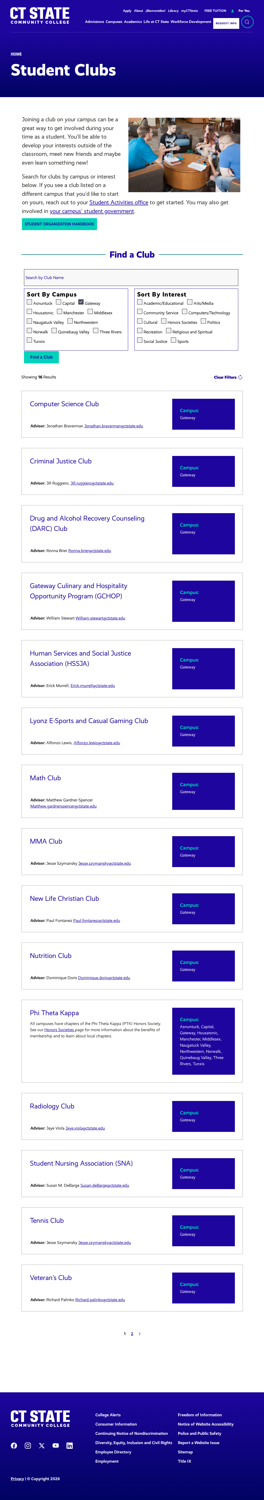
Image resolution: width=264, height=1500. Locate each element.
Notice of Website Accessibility (206, 1424)
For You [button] (240, 11)
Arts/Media (203, 302)
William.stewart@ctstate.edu (100, 618)
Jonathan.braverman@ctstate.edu (113, 425)
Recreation (153, 331)
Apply (127, 11)
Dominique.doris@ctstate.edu (104, 977)
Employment (107, 1461)
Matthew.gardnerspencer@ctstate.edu (63, 806)
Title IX (184, 1461)
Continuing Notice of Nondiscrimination (131, 1433)
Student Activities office (118, 202)
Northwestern (86, 322)
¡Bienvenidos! (156, 11)
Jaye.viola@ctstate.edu (85, 1128)
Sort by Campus (52, 294)
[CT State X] (42, 1445)
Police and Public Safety (199, 1433)
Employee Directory (113, 1452)
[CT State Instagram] (28, 1445)
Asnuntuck (42, 302)
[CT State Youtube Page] (56, 1445)
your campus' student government (92, 211)
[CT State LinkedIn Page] (70, 1445)
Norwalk (40, 331)
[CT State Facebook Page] (14, 1445)
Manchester (73, 312)
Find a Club (41, 357)
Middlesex (103, 312)
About (138, 11)
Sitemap (185, 1452)
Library (173, 11)
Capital (68, 302)
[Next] (139, 1334)
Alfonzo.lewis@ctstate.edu (97, 742)
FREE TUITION (215, 11)
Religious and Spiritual (192, 331)
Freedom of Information (200, 1414)
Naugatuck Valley (48, 322)
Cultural (151, 322)
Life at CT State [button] (156, 22)
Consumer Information (116, 1424)
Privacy (17, 1478)
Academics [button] (133, 22)
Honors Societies (182, 322)
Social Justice (155, 341)
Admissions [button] (94, 22)
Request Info (226, 23)
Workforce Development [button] (191, 22)
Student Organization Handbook (59, 224)
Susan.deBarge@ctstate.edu (104, 1185)
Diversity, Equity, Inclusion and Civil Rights (133, 1442)
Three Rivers (111, 331)
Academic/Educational (164, 302)
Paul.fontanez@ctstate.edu (96, 920)
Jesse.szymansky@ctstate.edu (104, 863)
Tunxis (39, 341)
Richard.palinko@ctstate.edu (100, 1299)
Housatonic (43, 312)
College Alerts (108, 1414)
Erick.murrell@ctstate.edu (93, 685)
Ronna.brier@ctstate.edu (89, 550)
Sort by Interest (162, 294)
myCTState (189, 11)
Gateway (92, 302)
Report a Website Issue (198, 1442)
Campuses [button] (114, 22)
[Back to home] (39, 15)
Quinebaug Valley (73, 331)
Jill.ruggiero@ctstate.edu (92, 483)
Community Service (161, 312)
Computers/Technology (209, 312)
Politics (213, 322)
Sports (183, 341)
